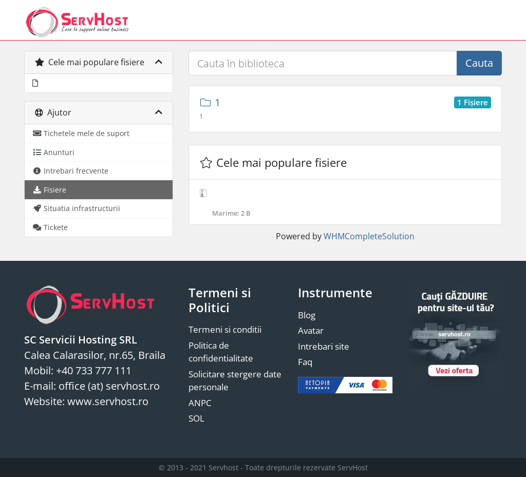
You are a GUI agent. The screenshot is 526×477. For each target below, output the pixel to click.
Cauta (479, 63)
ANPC (200, 403)
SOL (196, 418)
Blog (306, 315)
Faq (305, 362)
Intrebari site (323, 346)
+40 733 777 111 (94, 370)
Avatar (311, 330)
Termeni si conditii (225, 329)
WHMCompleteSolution (369, 236)
